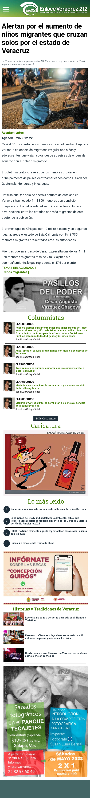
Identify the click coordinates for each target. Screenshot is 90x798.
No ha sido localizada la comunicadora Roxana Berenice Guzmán (48, 509)
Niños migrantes (15, 272)
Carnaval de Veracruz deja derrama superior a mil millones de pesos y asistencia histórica (54, 637)
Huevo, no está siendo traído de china (32, 543)
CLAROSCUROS (24, 324)
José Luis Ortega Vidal (27, 339)
